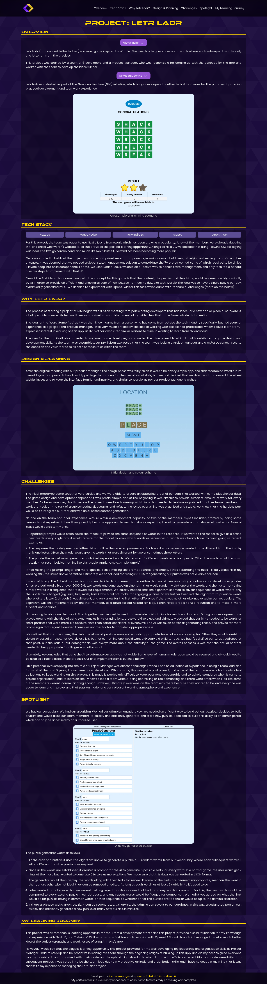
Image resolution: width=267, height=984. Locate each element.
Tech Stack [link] (118, 8)
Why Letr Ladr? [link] (139, 8)
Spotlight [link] (206, 8)
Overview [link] (100, 8)
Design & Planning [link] (165, 8)
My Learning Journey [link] (229, 8)
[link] (28, 8)
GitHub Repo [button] (133, 42)
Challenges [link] (189, 8)
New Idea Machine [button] (133, 76)
